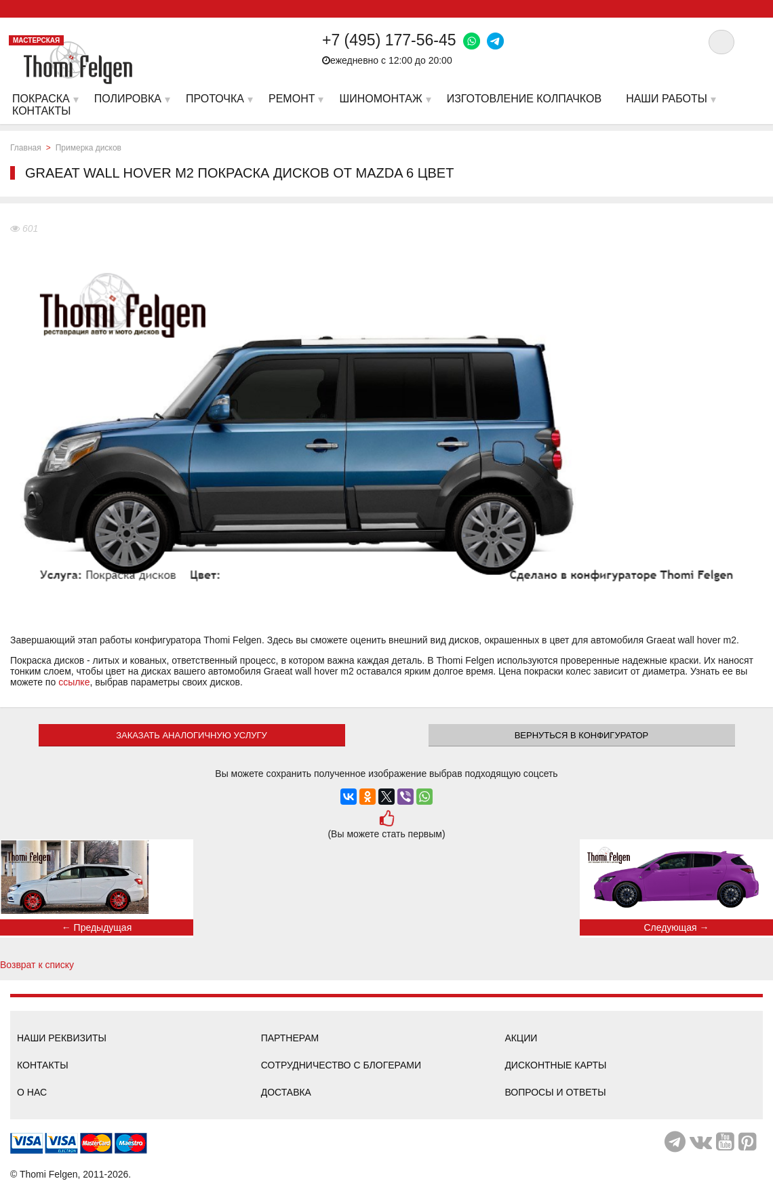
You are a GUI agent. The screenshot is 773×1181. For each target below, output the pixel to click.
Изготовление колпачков (524, 98)
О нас (32, 1092)
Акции (520, 1038)
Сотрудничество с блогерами (341, 1065)
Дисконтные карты (555, 1065)
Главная (25, 148)
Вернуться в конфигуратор (582, 735)
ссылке (74, 682)
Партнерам (290, 1038)
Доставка (286, 1092)
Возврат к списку (37, 964)
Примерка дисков (88, 148)
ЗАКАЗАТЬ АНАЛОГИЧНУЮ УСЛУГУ (191, 735)
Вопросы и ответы (555, 1092)
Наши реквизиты (61, 1038)
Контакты (42, 1065)
